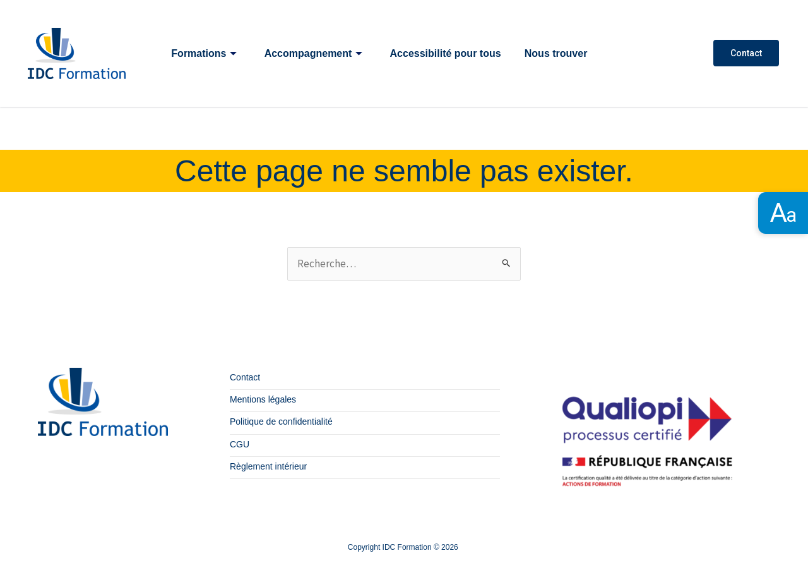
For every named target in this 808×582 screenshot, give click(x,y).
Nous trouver (558, 53)
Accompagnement (314, 53)
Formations (204, 53)
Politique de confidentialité (281, 421)
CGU (239, 444)
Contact (746, 53)
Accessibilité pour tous (446, 53)
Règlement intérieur (268, 466)
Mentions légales (263, 399)
